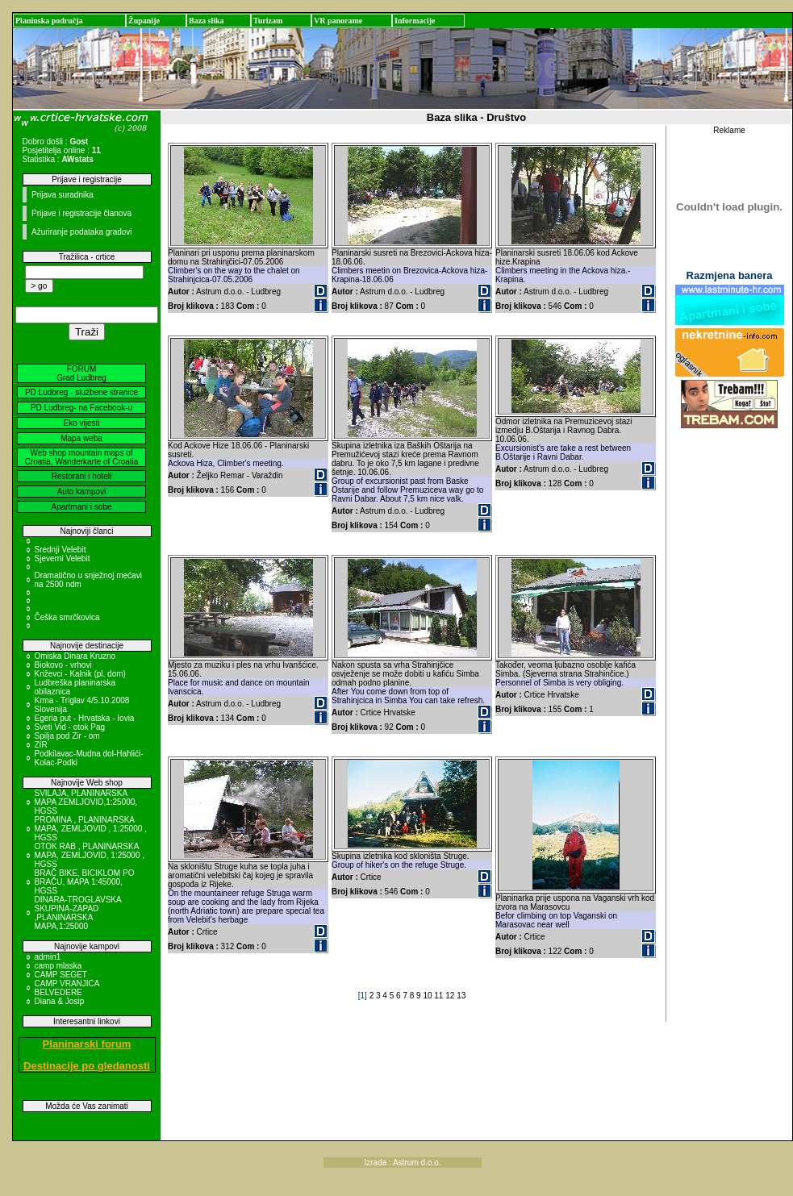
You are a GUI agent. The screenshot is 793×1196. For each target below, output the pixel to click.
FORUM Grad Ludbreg (81, 373)
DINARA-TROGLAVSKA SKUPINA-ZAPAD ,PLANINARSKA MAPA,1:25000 (78, 913)
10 (428, 995)
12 (451, 995)
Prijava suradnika (62, 194)
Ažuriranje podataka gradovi (81, 231)
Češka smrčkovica (67, 617)
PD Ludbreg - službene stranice (81, 392)
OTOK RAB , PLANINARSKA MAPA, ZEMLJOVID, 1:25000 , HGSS (90, 855)
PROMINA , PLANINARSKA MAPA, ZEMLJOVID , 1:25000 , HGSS (91, 828)
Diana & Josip (60, 1001)
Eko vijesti (81, 423)
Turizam (267, 20)
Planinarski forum (87, 1044)
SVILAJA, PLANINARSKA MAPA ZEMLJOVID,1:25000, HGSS (86, 802)
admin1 (48, 956)
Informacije (415, 20)
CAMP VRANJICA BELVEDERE (67, 988)
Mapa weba (81, 438)
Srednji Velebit (60, 549)
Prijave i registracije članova (81, 213)
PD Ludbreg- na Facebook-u (81, 407)
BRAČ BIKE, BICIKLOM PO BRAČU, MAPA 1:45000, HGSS (85, 882)
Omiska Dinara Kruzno (75, 656)
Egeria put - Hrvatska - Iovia (85, 718)
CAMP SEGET (61, 974)
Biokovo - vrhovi (63, 665)
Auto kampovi (81, 491)
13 (461, 995)
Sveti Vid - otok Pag (70, 727)
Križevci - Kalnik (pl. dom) (80, 673)
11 (439, 995)
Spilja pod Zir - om (67, 735)
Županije (144, 20)
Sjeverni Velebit (62, 558)
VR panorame (338, 20)
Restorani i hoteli (81, 476)
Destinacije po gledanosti (86, 1066)
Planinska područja (49, 20)
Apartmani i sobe (81, 506)
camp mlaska (58, 965)
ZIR (41, 744)
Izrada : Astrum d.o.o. (403, 1162)
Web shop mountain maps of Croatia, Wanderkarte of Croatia (82, 457)
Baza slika (206, 20)
